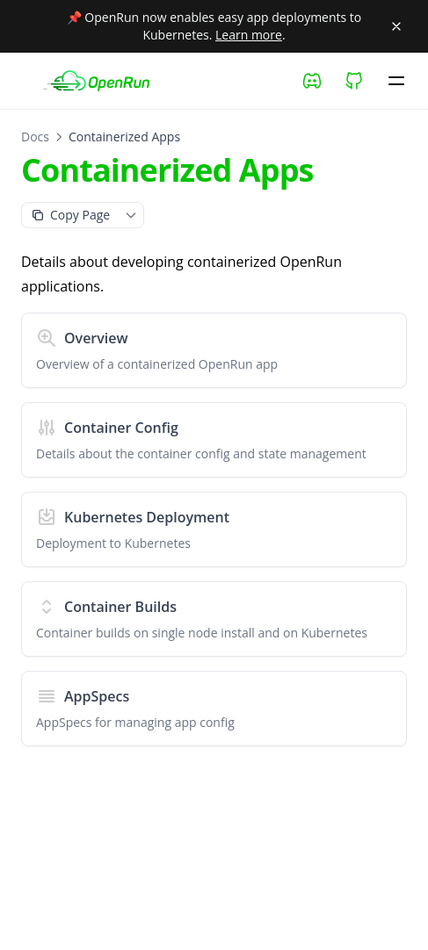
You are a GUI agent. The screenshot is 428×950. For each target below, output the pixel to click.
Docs (35, 136)
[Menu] (396, 80)
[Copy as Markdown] (70, 215)
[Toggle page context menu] (131, 215)
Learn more (248, 34)
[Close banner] (396, 26)
